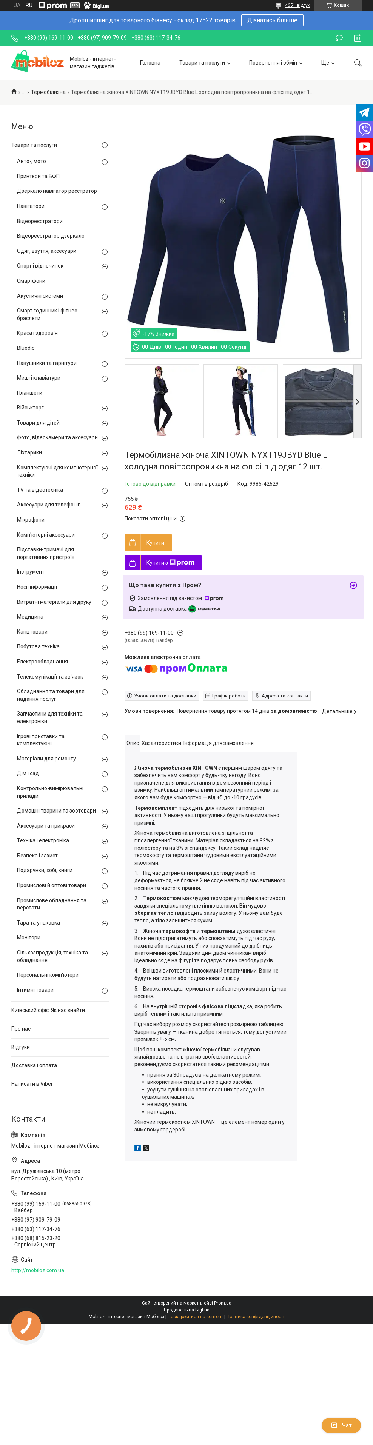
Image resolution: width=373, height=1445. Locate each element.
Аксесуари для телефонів (49, 505)
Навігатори (31, 206)
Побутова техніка (38, 646)
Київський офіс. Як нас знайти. (48, 1010)
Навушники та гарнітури (47, 363)
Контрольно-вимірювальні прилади (50, 792)
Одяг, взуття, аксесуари (46, 251)
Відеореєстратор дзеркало (51, 236)
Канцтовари (32, 632)
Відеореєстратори (40, 221)
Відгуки (20, 1047)
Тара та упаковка (38, 923)
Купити (155, 543)
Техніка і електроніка (43, 840)
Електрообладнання (42, 662)
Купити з (170, 562)
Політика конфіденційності (255, 1316)
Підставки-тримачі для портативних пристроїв (46, 553)
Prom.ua (222, 1303)
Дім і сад (28, 773)
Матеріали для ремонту (46, 759)
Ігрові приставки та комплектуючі (41, 740)
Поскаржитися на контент (195, 1316)
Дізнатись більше (272, 20)
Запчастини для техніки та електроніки (50, 717)
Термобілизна (48, 92)
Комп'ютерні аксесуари (46, 535)
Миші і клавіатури (38, 378)
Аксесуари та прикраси (46, 826)
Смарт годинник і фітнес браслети (47, 314)
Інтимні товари (35, 990)
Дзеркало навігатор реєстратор (57, 191)
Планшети (29, 393)
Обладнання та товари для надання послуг (51, 695)
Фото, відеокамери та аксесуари (57, 437)
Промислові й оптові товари (51, 885)
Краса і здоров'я (37, 333)
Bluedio (26, 348)
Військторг (30, 408)
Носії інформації (37, 587)
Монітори (28, 937)
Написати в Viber (32, 1084)
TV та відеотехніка (40, 490)
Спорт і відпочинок (40, 266)
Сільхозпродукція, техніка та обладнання (52, 956)
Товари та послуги (202, 63)
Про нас (21, 1029)
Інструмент (31, 572)
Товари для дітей (38, 423)
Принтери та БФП (38, 176)
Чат (341, 1425)
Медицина (30, 617)
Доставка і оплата (34, 1065)
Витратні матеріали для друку (54, 602)
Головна (150, 63)
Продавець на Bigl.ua (187, 1310)
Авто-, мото (31, 161)
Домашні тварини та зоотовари (56, 811)
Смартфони (31, 281)
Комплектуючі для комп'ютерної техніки (57, 471)
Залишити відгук (339, 38)
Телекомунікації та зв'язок (50, 677)
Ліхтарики (29, 452)
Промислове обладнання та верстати (51, 904)
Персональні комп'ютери (48, 975)
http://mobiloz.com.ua (37, 1270)
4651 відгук (297, 5)
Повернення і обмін (273, 63)
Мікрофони (31, 520)
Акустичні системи (40, 296)
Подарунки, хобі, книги (44, 870)
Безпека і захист (37, 856)
